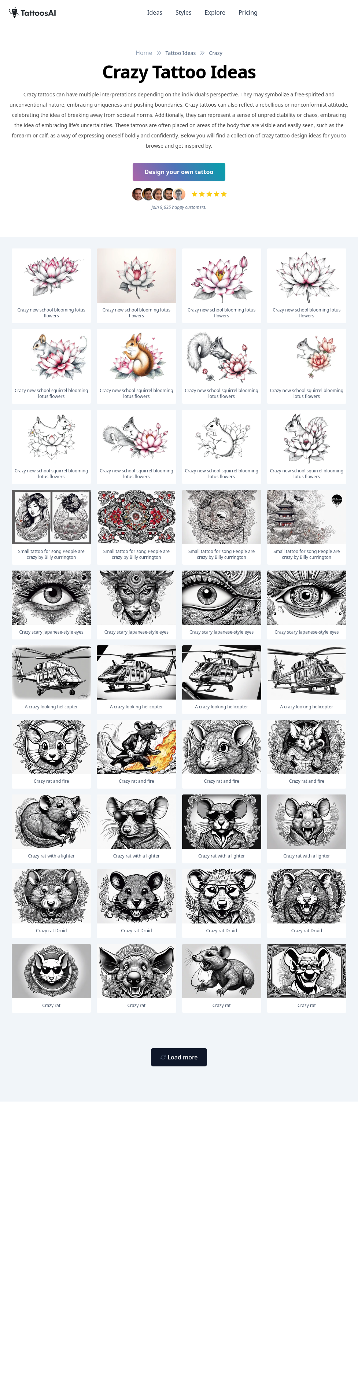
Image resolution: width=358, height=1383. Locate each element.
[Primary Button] (179, 1057)
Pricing (248, 12)
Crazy (215, 52)
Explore (215, 12)
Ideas (154, 12)
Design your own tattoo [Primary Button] (179, 172)
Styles (184, 12)
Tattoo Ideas (181, 52)
